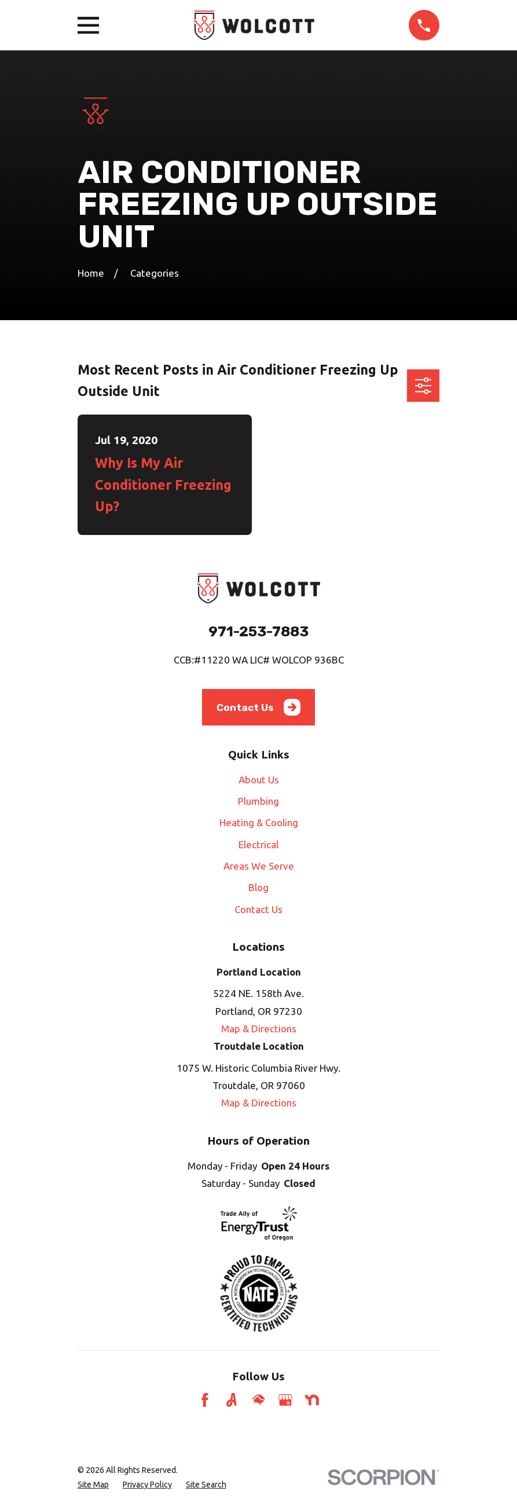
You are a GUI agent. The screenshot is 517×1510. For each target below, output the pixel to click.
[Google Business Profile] (285, 1400)
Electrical (258, 844)
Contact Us (258, 707)
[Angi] (232, 1400)
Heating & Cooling (258, 822)
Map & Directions (258, 1028)
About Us (259, 779)
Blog (258, 887)
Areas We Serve (258, 865)
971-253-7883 (258, 631)
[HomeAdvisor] (259, 1400)
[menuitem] (93, 1485)
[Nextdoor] (312, 1400)
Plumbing (258, 801)
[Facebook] (205, 1400)
